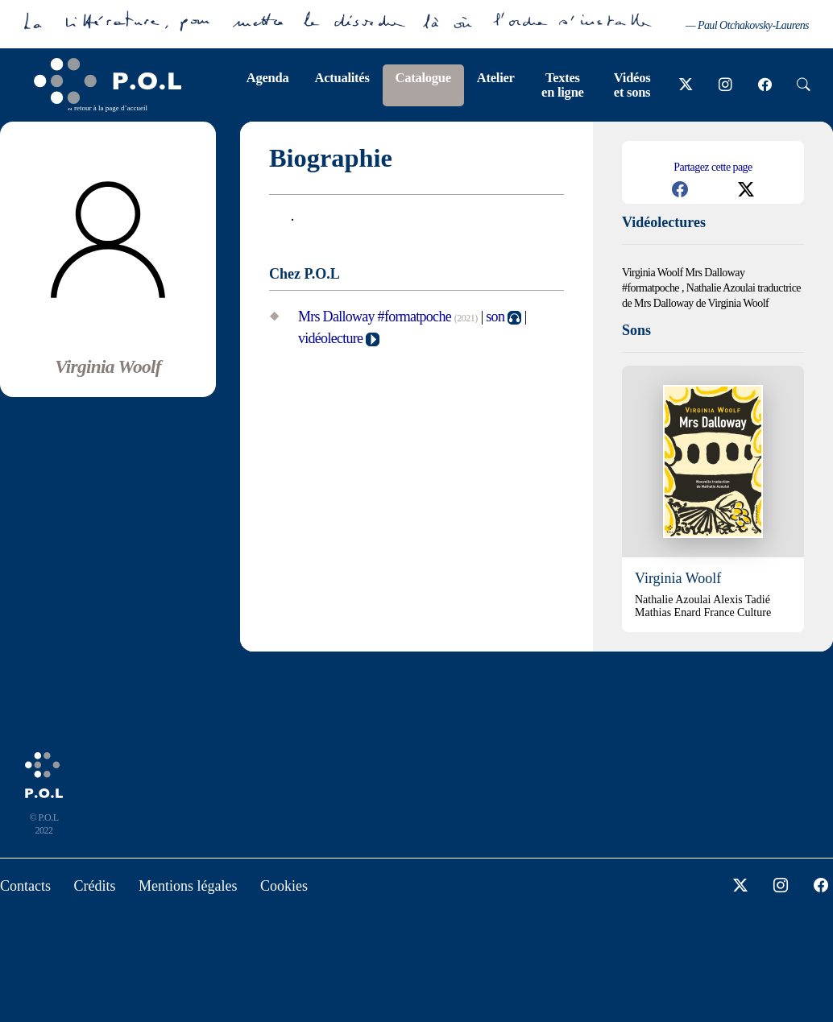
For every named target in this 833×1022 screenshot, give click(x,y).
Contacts (25, 886)
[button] (680, 189)
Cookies (284, 886)
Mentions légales (188, 886)
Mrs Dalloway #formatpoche (374, 316)
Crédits (95, 886)
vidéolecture (330, 338)
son (495, 316)
